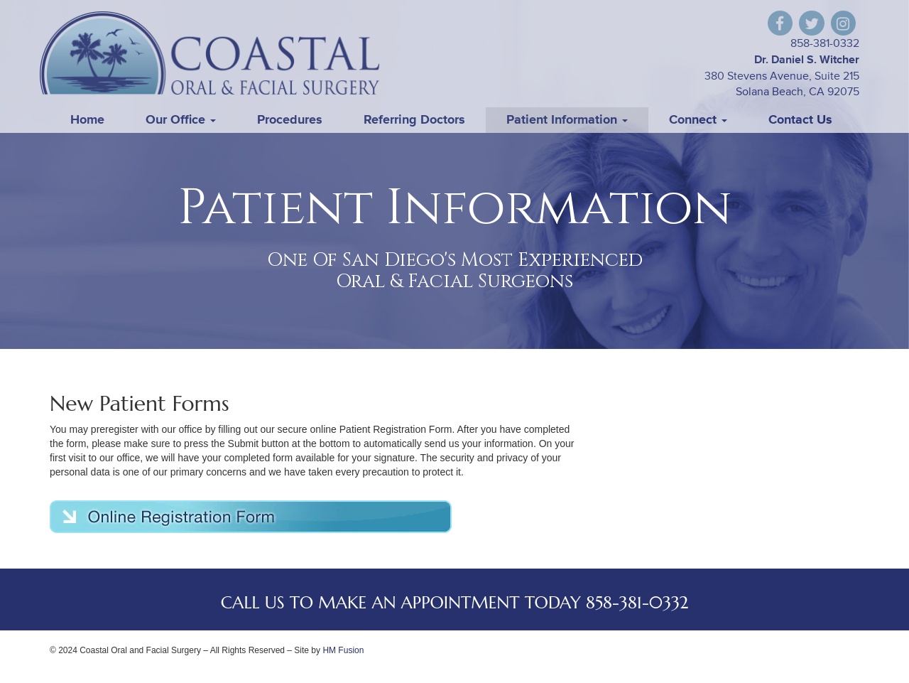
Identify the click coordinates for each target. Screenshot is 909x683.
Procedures (289, 119)
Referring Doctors (414, 119)
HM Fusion (343, 650)
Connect (698, 119)
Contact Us (800, 119)
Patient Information (567, 119)
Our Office (181, 119)
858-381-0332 (637, 602)
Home (87, 119)
